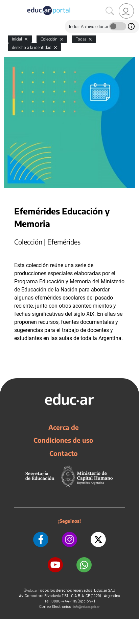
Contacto (63, 453)
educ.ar (32, 590)
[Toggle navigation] (6, 3)
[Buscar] (110, 11)
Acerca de (63, 427)
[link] (126, 11)
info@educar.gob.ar (86, 607)
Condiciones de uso (63, 440)
